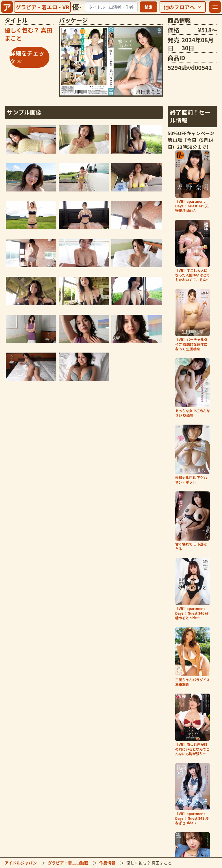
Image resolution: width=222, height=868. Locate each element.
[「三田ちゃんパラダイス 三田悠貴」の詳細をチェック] (192, 657)
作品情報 (107, 863)
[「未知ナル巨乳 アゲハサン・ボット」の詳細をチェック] (192, 454)
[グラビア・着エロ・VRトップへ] (42, 7)
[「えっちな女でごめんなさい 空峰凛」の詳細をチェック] (192, 388)
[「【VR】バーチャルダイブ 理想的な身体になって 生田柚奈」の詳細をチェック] (192, 320)
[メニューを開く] (215, 7)
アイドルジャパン (21, 863)
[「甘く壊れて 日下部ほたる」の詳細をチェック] (192, 521)
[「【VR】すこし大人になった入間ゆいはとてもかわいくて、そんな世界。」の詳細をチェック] (192, 251)
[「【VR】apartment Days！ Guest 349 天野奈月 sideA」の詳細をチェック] (192, 181)
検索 (149, 7)
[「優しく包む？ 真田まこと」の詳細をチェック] (111, 61)
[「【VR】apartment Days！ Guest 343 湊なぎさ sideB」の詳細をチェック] (192, 794)
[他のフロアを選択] (183, 7)
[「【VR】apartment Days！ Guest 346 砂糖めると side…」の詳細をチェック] (192, 589)
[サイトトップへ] (7, 7)
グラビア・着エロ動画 (68, 863)
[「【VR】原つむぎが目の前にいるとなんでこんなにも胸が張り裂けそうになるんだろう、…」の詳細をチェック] (192, 725)
